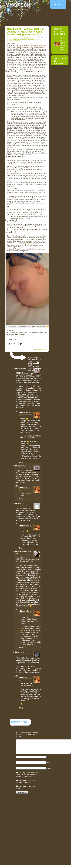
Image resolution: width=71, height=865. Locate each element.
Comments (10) (41, 349)
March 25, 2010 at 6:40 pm (21, 554)
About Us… (58, 4)
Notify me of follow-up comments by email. (25, 781)
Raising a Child (29, 38)
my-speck (18, 5)
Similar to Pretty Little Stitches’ (28, 243)
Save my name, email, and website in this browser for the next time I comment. (27, 775)
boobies (12, 39)
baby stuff (16, 38)
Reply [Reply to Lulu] (16, 675)
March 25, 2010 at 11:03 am (22, 369)
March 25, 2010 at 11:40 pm (22, 653)
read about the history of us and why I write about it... (63, 44)
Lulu (18, 652)
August (19, 64)
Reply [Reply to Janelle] (16, 411)
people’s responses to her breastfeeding (29, 47)
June (12, 64)
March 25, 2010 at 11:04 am (22, 467)
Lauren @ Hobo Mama (24, 551)
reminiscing (17, 40)
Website (48, 768)
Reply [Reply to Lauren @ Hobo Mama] (16, 609)
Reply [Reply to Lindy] (16, 523)
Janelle (19, 368)
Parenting (22, 38)
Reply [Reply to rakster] (21, 462)
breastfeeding (19, 39)
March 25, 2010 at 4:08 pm (21, 505)
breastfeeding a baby (28, 39)
